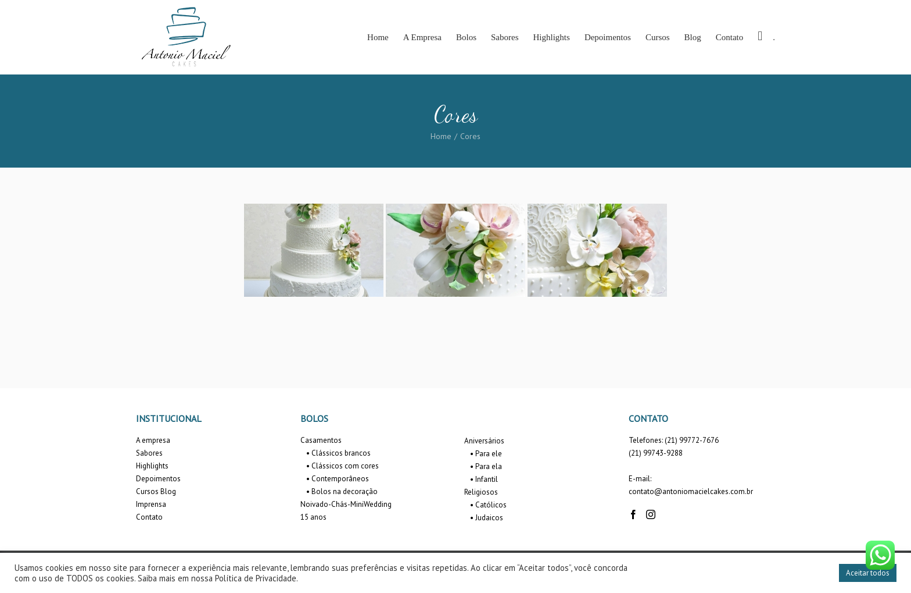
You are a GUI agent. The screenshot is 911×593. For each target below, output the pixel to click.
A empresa (153, 440)
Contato (149, 517)
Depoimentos (158, 479)
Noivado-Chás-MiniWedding (346, 504)
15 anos (313, 517)
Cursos (147, 491)
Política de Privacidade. (256, 578)
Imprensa (151, 504)
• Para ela (486, 466)
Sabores (149, 453)
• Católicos (488, 505)
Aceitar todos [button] (868, 573)
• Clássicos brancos (338, 453)
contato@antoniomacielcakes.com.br (691, 491)
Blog (168, 491)
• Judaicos (486, 518)
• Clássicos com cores (342, 466)
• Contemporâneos (337, 479)
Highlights (152, 466)
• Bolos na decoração (342, 491)
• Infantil (484, 479)
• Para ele (486, 454)
